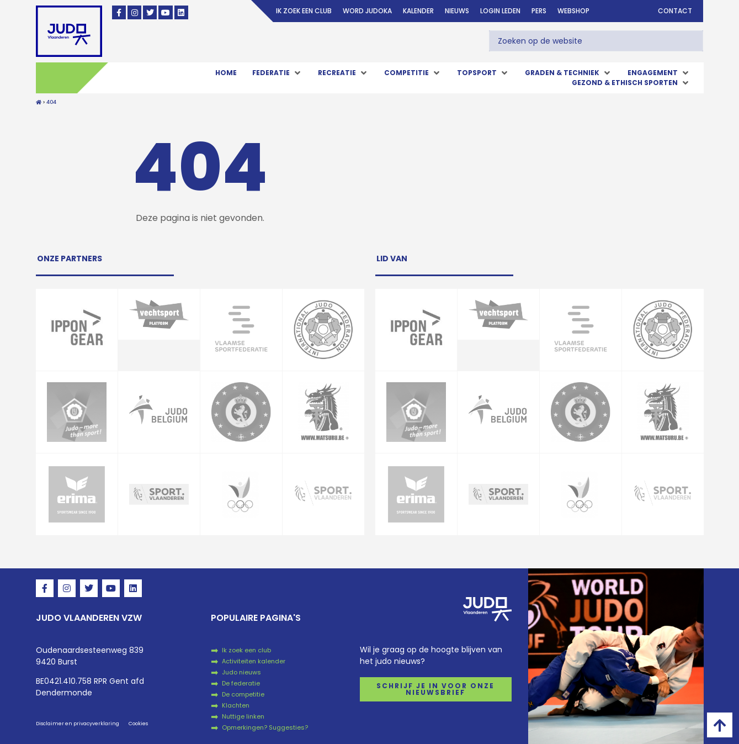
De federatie (241, 683)
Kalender (418, 10)
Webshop (573, 10)
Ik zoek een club (304, 10)
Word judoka (367, 10)
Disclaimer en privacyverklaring (77, 723)
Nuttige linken (243, 716)
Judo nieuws (241, 672)
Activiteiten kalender (253, 661)
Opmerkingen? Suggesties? (265, 727)
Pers (538, 10)
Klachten (235, 705)
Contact (675, 10)
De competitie (243, 694)
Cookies (138, 723)
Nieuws (457, 10)
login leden (500, 10)
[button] (277, 73)
